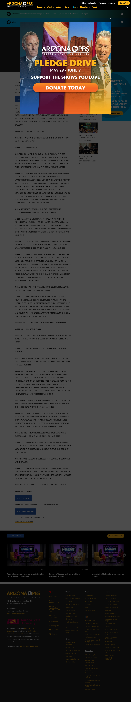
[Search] (127, 7)
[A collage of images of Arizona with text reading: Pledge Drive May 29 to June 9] (65, 23)
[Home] (20, 4)
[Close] (110, 19)
